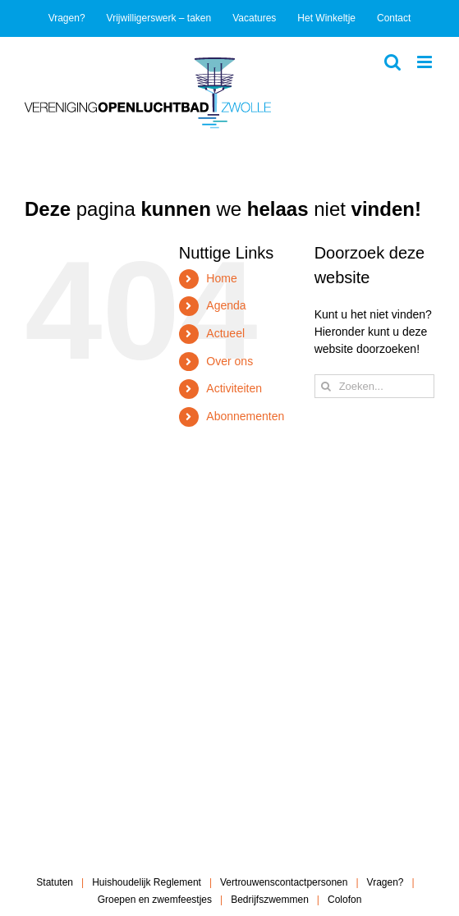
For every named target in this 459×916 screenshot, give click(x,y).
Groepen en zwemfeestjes (155, 899)
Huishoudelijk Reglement (146, 882)
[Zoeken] (326, 386)
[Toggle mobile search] (392, 62)
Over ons (229, 361)
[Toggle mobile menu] (425, 62)
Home (221, 278)
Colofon (344, 899)
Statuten (54, 882)
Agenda (226, 305)
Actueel (225, 333)
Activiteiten (234, 388)
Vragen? (385, 882)
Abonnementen (245, 416)
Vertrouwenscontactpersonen (283, 882)
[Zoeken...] (374, 386)
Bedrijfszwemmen (270, 899)
